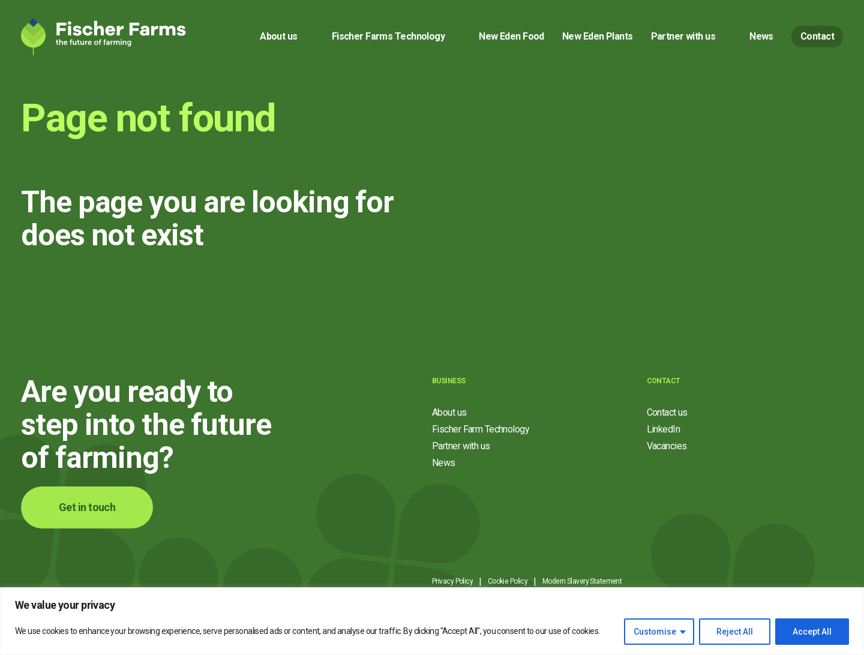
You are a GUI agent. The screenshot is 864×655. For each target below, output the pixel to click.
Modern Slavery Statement (582, 581)
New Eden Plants (597, 36)
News (761, 36)
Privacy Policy (452, 581)
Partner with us (683, 36)
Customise (655, 631)
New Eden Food (511, 36)
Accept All (812, 631)
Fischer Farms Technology (388, 36)
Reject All (734, 631)
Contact (817, 36)
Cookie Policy (508, 581)
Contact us (667, 412)
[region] (432, 621)
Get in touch (87, 507)
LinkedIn (663, 429)
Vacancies (667, 446)
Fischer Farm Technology (480, 429)
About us (279, 36)
